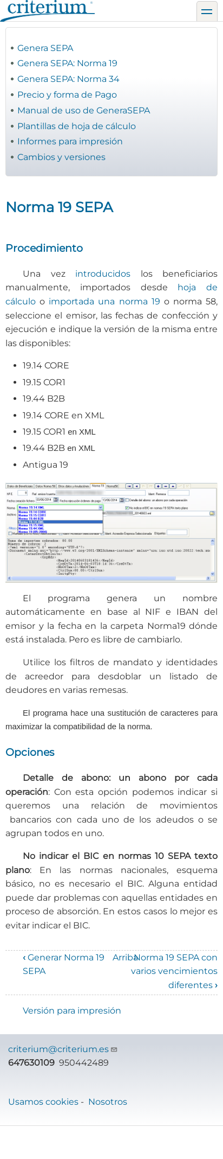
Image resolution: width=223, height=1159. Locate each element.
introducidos (102, 274)
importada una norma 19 (104, 301)
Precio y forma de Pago (67, 95)
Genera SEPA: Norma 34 (68, 79)
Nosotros (107, 1102)
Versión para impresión (72, 1010)
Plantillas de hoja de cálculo (76, 126)
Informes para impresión (70, 141)
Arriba (125, 957)
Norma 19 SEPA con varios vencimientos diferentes (174, 971)
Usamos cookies (43, 1102)
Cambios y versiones (61, 157)
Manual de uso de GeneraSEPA (83, 110)
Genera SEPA (45, 48)
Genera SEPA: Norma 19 (67, 63)
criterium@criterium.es (63, 1049)
